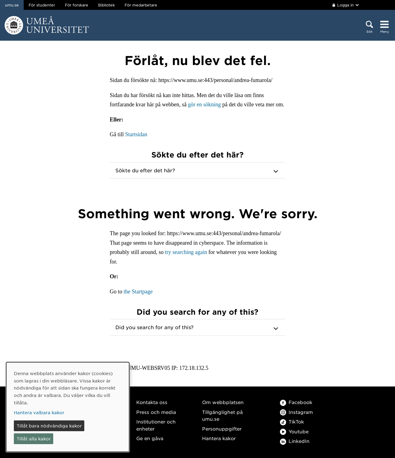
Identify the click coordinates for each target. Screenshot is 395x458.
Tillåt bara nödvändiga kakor (49, 425)
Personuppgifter (221, 428)
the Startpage (138, 291)
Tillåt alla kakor (34, 438)
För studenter (42, 4)
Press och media (156, 412)
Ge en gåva (149, 438)
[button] (197, 170)
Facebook (296, 402)
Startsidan (136, 134)
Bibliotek (106, 4)
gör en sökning (204, 104)
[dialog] (67, 407)
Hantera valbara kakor (39, 412)
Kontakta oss (151, 402)
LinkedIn (294, 441)
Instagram (296, 412)
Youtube (294, 431)
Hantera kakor (219, 438)
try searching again (186, 252)
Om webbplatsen (223, 402)
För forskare (76, 4)
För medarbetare (141, 4)
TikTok (292, 421)
